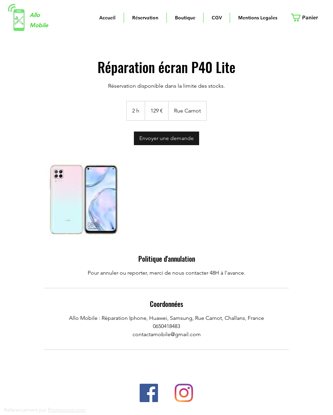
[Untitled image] (83, 199)
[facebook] (149, 393)
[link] (166, 138)
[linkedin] (184, 393)
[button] (308, 17)
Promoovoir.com (67, 410)
